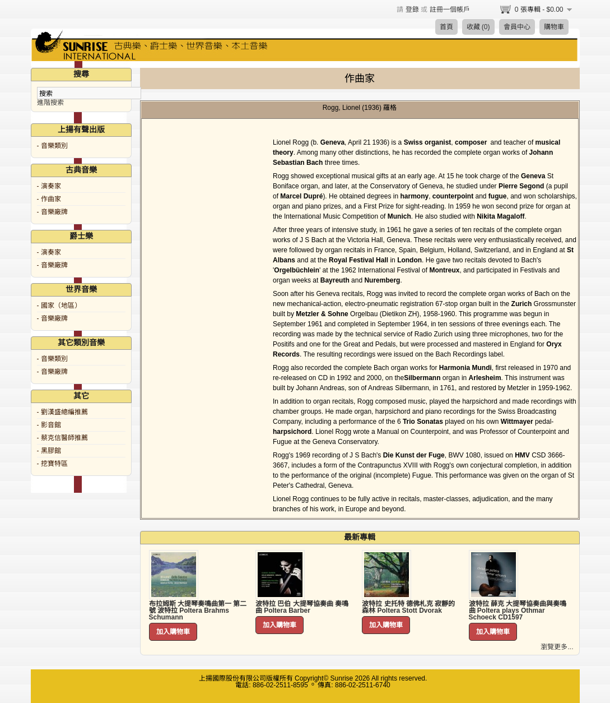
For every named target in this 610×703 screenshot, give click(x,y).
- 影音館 (49, 425)
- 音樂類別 (52, 146)
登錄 (412, 9)
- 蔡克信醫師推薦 (62, 438)
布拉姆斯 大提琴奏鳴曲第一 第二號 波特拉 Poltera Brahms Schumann (198, 610)
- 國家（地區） (59, 305)
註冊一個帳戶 (450, 9)
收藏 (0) (478, 27)
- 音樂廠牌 (52, 212)
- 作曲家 (49, 199)
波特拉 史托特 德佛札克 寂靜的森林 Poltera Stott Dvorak (408, 607)
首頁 (446, 27)
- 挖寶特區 (52, 464)
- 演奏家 (49, 186)
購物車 (554, 27)
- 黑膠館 (49, 451)
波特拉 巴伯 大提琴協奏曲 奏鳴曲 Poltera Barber (301, 607)
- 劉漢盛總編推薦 (62, 412)
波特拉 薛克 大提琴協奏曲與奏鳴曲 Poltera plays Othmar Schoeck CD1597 (518, 610)
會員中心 (517, 27)
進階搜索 (50, 103)
